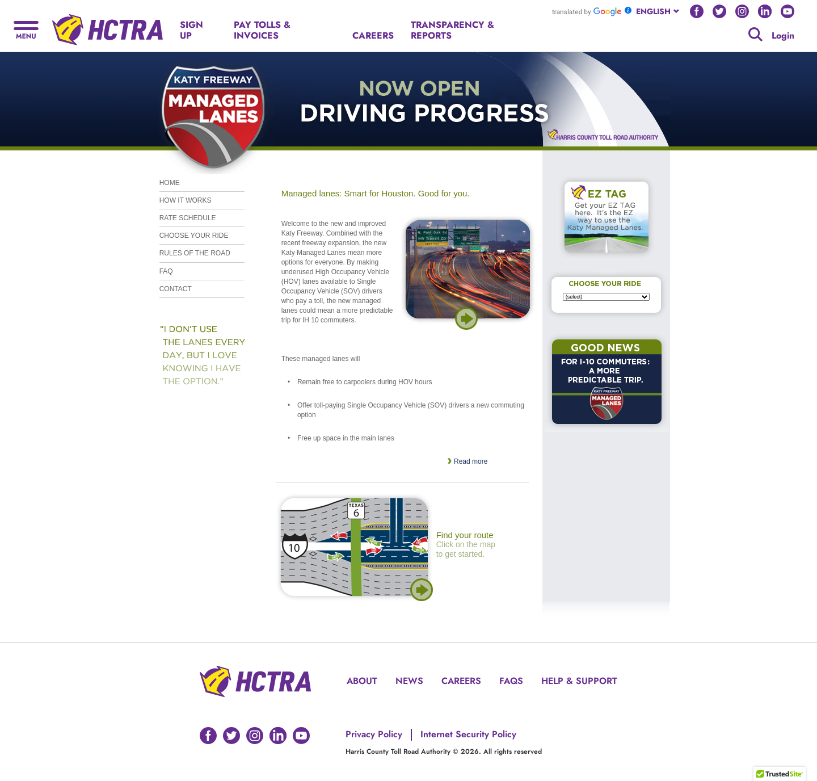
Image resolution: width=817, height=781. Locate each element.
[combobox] (658, 11)
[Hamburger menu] (26, 28)
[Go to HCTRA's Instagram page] (742, 11)
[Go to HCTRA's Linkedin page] (765, 11)
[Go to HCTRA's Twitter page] (719, 11)
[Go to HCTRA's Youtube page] (787, 11)
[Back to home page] (107, 25)
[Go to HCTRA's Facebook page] (697, 11)
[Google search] (755, 34)
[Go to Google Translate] (586, 11)
